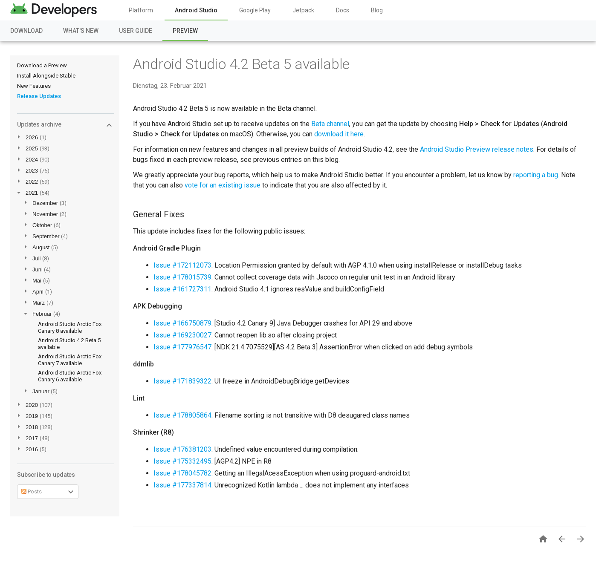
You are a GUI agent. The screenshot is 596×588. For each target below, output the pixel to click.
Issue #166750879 (182, 323)
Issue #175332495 (182, 461)
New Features (34, 86)
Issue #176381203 (182, 449)
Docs (342, 10)
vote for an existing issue (222, 185)
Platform (141, 10)
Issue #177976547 (182, 347)
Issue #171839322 (182, 381)
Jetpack (303, 10)
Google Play (255, 10)
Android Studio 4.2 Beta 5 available (241, 63)
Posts (31, 491)
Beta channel (330, 124)
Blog (377, 10)
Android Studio (196, 10)
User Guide (135, 30)
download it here (339, 134)
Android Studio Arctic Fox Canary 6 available (69, 376)
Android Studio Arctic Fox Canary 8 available (69, 327)
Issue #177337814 (182, 485)
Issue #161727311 (182, 289)
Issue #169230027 (182, 335)
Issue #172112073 (182, 265)
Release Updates (39, 96)
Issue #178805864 (182, 415)
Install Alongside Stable (46, 75)
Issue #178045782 (182, 473)
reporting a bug (535, 175)
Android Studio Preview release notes (476, 149)
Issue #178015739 (182, 277)
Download (26, 30)
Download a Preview (42, 65)
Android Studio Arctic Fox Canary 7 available (69, 359)
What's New (80, 30)
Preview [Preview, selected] (185, 30)
